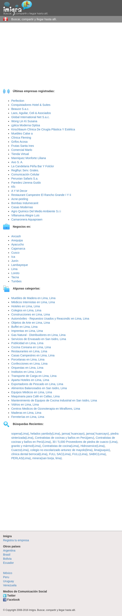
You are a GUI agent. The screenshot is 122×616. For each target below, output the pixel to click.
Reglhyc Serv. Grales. (25, 170)
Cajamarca (18, 248)
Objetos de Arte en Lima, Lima (30, 322)
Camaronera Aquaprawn (26, 219)
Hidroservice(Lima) (93, 446)
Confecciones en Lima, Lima (29, 363)
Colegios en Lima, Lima (26, 310)
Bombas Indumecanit (24, 203)
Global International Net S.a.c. (30, 117)
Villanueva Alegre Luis (25, 215)
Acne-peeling (19, 199)
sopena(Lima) (20, 433)
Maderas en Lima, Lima (26, 412)
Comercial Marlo (21, 149)
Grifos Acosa (19, 141)
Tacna (15, 277)
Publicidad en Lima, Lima (27, 343)
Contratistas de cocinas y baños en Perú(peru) (64, 437)
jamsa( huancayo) (73, 433)
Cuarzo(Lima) (20, 450)
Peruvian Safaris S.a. (24, 178)
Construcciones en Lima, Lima (30, 314)
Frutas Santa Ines (22, 145)
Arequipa (17, 240)
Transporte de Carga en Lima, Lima (33, 376)
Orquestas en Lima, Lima (27, 367)
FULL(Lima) (79, 454)
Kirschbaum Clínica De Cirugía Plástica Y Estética (43, 129)
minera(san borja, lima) (47, 458)
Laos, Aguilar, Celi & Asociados (31, 113)
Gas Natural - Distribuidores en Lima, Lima (38, 335)
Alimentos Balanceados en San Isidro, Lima (39, 388)
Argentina (9, 550)
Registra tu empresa (16, 540)
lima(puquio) (102, 450)
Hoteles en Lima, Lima (25, 306)
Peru (6, 577)
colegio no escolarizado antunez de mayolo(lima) (61, 450)
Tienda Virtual (20, 154)
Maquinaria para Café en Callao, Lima (35, 396)
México (7, 573)
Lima (14, 269)
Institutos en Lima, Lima (26, 371)
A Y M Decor (19, 190)
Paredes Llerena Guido (26, 182)
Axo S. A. (17, 162)
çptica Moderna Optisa (25, 125)
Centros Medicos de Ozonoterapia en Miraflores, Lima (45, 408)
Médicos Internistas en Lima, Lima (33, 302)
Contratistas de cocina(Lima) (60, 446)
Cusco (15, 252)
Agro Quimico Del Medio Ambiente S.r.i (36, 211)
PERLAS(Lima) (21, 458)
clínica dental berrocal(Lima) (29, 454)
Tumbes (16, 281)
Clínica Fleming (21, 137)
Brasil (6, 554)
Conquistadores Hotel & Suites (30, 104)
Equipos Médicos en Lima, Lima (31, 392)
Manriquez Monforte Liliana (28, 158)
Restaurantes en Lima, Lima (29, 351)
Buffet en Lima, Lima (24, 326)
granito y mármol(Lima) (26, 446)
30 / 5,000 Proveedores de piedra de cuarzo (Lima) (84, 441)
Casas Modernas (22, 207)
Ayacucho (17, 244)
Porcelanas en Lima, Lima (27, 359)
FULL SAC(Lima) (60, 454)
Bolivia (7, 558)
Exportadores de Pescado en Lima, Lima (37, 384)
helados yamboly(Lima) (45, 433)
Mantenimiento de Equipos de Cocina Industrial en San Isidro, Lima (54, 400)
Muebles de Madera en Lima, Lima (33, 298)
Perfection (17, 100)
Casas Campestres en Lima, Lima (33, 355)
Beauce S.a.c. (20, 109)
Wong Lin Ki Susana (24, 121)
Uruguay (8, 581)
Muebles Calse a (22, 133)
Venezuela (9, 585)
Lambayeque (19, 265)
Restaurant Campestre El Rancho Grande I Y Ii (41, 195)
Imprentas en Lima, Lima (27, 330)
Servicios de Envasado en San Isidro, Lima (38, 339)
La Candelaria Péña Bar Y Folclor (32, 166)
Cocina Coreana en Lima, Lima (31, 347)
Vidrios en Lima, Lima (25, 404)
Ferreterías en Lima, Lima (27, 416)
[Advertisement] (61, 59)
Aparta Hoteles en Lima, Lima (30, 380)
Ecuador (8, 562)
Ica (13, 256)
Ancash (16, 236)
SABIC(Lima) (97, 454)
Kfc (13, 186)
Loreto (15, 273)
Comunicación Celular (25, 174)
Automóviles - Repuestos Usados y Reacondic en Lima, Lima (50, 318)
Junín (14, 260)
